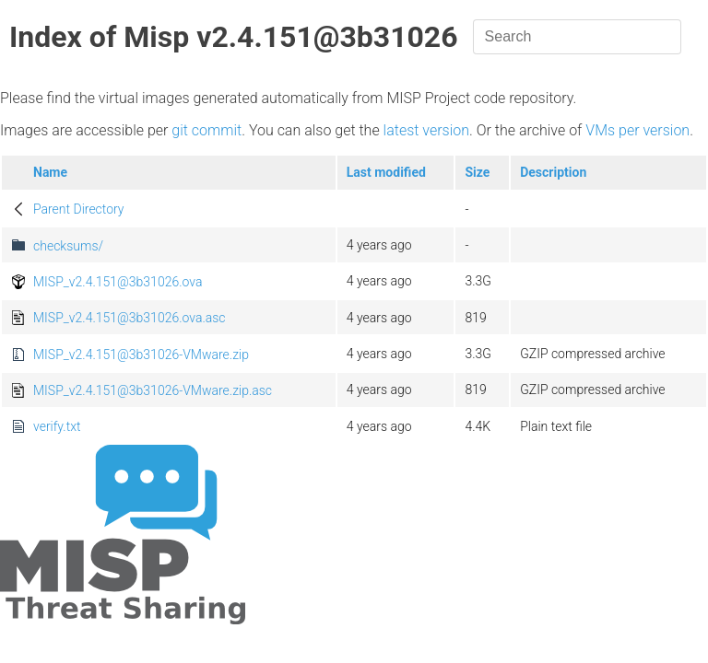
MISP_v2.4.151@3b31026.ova (117, 281)
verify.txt (56, 426)
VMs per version (637, 130)
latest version (426, 130)
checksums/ (68, 245)
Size (477, 172)
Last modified (386, 172)
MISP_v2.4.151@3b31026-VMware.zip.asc (152, 390)
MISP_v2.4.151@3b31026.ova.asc (129, 317)
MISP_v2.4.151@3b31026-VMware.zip (141, 354)
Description (553, 172)
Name (50, 172)
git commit (206, 130)
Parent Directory (78, 209)
